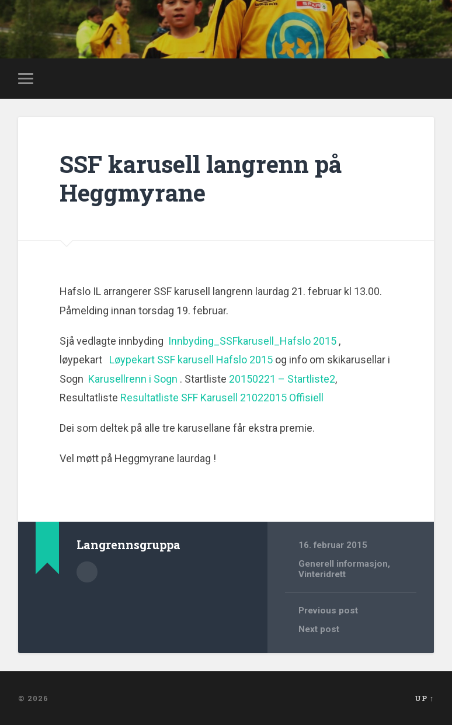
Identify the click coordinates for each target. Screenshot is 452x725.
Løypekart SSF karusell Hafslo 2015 (191, 359)
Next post (318, 629)
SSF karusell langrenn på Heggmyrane (201, 178)
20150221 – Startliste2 (282, 379)
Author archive (87, 571)
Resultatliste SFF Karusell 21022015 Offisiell (222, 397)
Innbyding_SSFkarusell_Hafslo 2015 (252, 341)
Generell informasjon (343, 564)
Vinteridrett (322, 574)
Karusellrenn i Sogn (133, 379)
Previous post (328, 610)
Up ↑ (424, 698)
